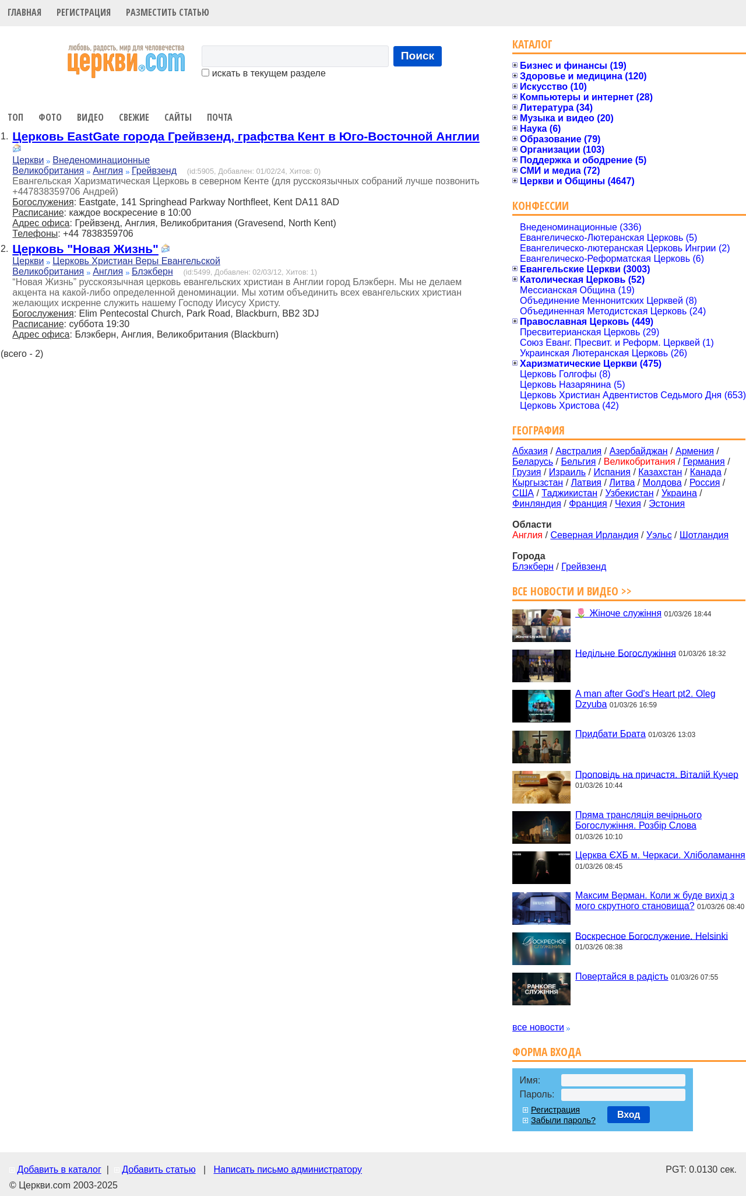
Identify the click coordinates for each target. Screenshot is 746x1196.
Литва (622, 482)
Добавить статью (159, 1169)
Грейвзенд (154, 171)
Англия (108, 171)
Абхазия (530, 451)
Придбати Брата (610, 734)
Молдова (662, 482)
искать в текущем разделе (263, 73)
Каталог (532, 44)
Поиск (418, 56)
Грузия (526, 472)
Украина (679, 493)
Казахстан (660, 472)
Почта (220, 117)
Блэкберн (152, 271)
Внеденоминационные (101, 160)
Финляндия (536, 503)
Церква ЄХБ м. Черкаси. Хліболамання (660, 855)
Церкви (28, 160)
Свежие (134, 117)
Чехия (628, 503)
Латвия (586, 482)
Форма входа (546, 1052)
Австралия (578, 451)
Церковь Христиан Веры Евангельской (136, 261)
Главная (24, 12)
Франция (588, 503)
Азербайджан (639, 451)
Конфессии (540, 205)
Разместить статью (167, 12)
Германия (704, 462)
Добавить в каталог (59, 1169)
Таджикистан (569, 493)
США (523, 493)
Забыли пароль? (563, 1120)
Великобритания (48, 171)
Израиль (567, 472)
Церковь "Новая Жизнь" (85, 248)
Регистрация (84, 12)
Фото (50, 117)
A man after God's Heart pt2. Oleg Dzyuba (645, 699)
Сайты (178, 117)
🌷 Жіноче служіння (618, 613)
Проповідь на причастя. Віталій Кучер (656, 774)
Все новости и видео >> (572, 591)
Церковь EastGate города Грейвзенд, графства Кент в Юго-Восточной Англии (245, 136)
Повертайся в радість (621, 976)
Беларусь (532, 462)
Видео (90, 117)
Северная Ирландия (594, 535)
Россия (704, 482)
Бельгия (578, 462)
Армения (694, 451)
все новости (538, 1027)
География (538, 430)
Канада (706, 472)
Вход (629, 1115)
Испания (612, 472)
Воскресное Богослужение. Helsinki (651, 936)
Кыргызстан (537, 482)
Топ (15, 117)
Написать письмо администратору (287, 1169)
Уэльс (659, 535)
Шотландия (704, 535)
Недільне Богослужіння (625, 653)
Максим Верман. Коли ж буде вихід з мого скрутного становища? (654, 900)
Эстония (667, 503)
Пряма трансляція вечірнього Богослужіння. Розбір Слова (638, 820)
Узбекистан (629, 493)
